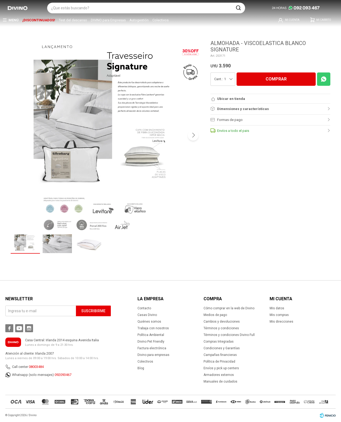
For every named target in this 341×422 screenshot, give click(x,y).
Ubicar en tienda (231, 99)
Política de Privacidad (219, 361)
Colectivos (160, 20)
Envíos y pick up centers (221, 368)
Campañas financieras (220, 355)
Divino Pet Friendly (150, 341)
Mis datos (277, 308)
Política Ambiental (150, 335)
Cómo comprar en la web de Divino (229, 308)
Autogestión (139, 20)
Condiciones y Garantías (222, 348)
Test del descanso (73, 20)
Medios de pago (215, 315)
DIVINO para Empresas (108, 20)
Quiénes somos (149, 321)
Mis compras (279, 315)
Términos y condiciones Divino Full (229, 335)
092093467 (63, 375)
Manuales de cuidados (220, 381)
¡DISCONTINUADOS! (38, 20)
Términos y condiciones (221, 328)
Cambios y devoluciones (222, 321)
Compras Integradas (219, 341)
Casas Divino (147, 315)
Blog (140, 368)
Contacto (144, 308)
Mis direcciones (281, 321)
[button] (238, 8)
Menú (14, 20)
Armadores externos (219, 375)
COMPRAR (276, 79)
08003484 (36, 367)
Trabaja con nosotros (153, 328)
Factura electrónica (151, 348)
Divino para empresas (153, 355)
